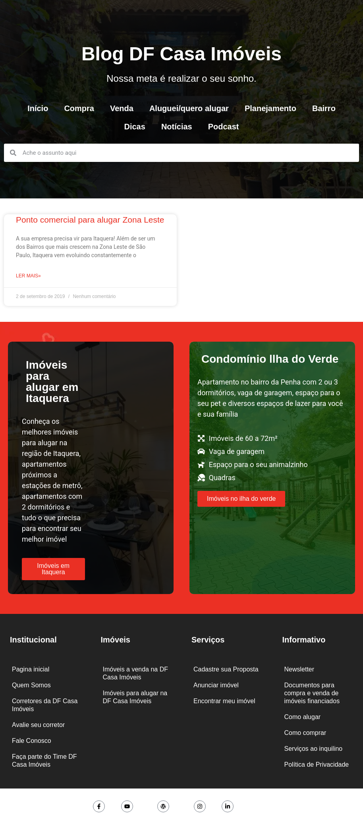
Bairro (324, 108)
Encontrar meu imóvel (224, 701)
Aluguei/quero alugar (189, 108)
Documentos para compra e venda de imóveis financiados (312, 693)
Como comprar (305, 732)
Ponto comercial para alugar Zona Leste (90, 219)
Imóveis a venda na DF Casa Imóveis (135, 673)
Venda (121, 108)
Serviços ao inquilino (313, 748)
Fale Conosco (31, 740)
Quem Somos (31, 685)
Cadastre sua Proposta (226, 669)
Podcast (223, 126)
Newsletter (299, 669)
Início (37, 108)
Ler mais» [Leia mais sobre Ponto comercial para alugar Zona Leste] (28, 276)
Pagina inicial (30, 669)
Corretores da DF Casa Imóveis (44, 705)
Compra (79, 108)
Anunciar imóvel (216, 685)
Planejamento (270, 108)
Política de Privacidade (316, 764)
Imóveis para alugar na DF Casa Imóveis (135, 697)
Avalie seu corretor (38, 724)
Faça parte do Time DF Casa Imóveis (44, 760)
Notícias (176, 126)
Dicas (134, 126)
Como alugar (302, 717)
